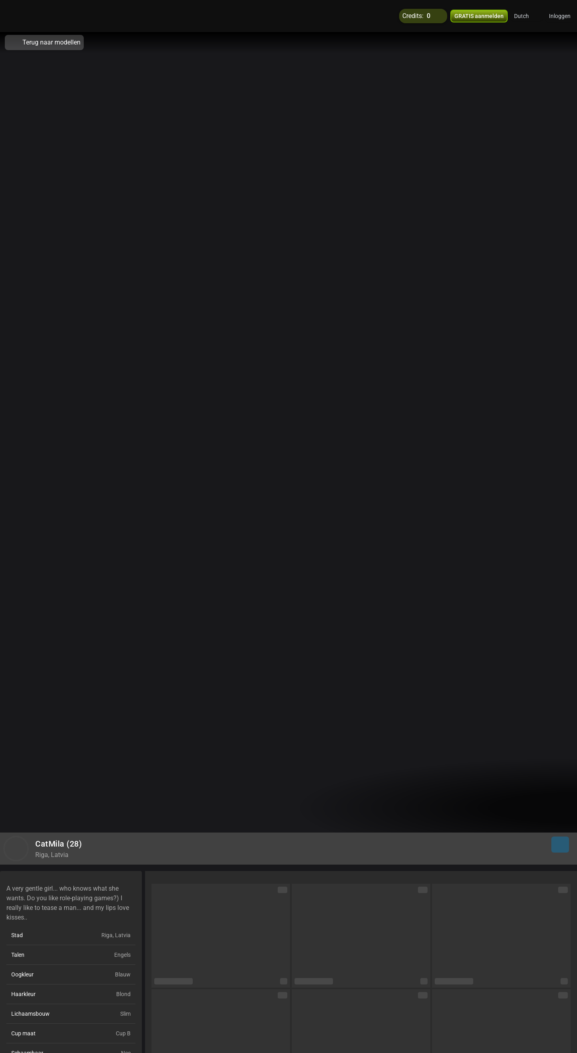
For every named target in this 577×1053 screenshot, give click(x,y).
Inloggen (560, 16)
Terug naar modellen (44, 42)
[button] (527, 16)
